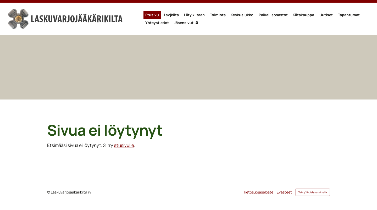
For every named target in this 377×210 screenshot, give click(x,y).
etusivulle (124, 145)
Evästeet (284, 192)
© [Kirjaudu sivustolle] (49, 192)
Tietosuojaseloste (258, 192)
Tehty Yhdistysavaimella (312, 192)
